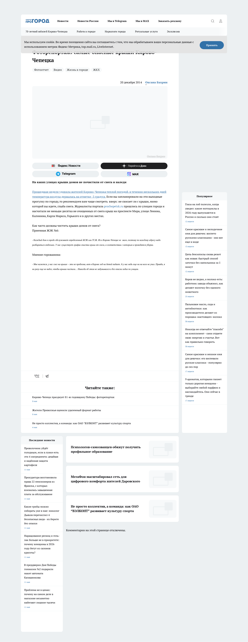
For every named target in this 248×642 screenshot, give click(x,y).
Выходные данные (29, 585)
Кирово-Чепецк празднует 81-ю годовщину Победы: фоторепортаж (99, 399)
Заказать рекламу (169, 21)
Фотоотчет (41, 70)
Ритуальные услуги (146, 31)
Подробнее (105, 609)
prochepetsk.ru (113, 206)
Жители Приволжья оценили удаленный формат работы (99, 412)
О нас (23, 570)
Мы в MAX (142, 21)
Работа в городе (86, 31)
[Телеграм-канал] (65, 174)
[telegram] (48, 376)
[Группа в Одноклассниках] (170, 557)
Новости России (88, 21)
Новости (62, 21)
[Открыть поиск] (212, 21)
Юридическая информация (114, 570)
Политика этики (69, 570)
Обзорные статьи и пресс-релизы (36, 578)
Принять (212, 45)
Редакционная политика (72, 574)
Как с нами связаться (111, 574)
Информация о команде (32, 574)
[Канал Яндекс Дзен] (134, 166)
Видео (58, 70)
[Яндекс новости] (65, 166)
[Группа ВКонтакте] (162, 557)
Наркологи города (115, 31)
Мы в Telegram (117, 21)
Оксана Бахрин (156, 82)
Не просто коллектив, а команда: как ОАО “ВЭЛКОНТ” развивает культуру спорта (99, 426)
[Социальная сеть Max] (134, 174)
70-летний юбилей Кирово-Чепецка (46, 31)
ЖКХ (96, 70)
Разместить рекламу (111, 578)
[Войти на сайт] (220, 21)
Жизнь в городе (77, 70)
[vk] (37, 376)
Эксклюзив (173, 31)
